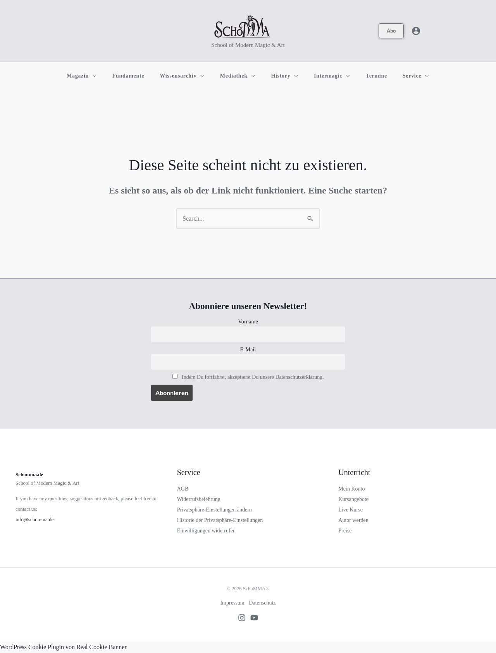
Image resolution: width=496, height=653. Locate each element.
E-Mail (248, 350)
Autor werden (353, 521)
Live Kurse (350, 510)
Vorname (248, 321)
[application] (109, 76)
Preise (344, 531)
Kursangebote (353, 500)
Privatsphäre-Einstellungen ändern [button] (214, 510)
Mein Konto (351, 489)
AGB (183, 489)
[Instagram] (239, 618)
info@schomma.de (34, 520)
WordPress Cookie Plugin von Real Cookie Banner (63, 647)
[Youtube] (256, 618)
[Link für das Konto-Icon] (416, 30)
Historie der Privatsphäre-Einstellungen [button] (220, 521)
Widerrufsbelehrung (198, 500)
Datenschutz (263, 603)
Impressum (232, 603)
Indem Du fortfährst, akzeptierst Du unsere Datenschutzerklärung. (252, 378)
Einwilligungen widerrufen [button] (206, 531)
